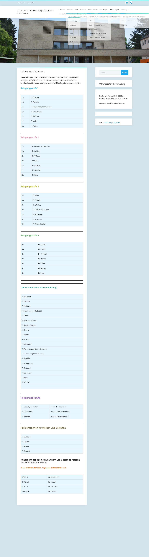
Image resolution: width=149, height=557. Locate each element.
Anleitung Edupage (112, 123)
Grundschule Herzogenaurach (35, 10)
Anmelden (30, 3)
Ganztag (103, 10)
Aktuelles (62, 10)
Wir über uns (71, 10)
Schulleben (92, 10)
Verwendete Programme (77, 14)
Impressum (21, 3)
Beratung (124, 10)
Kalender (83, 10)
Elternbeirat (63, 14)
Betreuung (113, 10)
